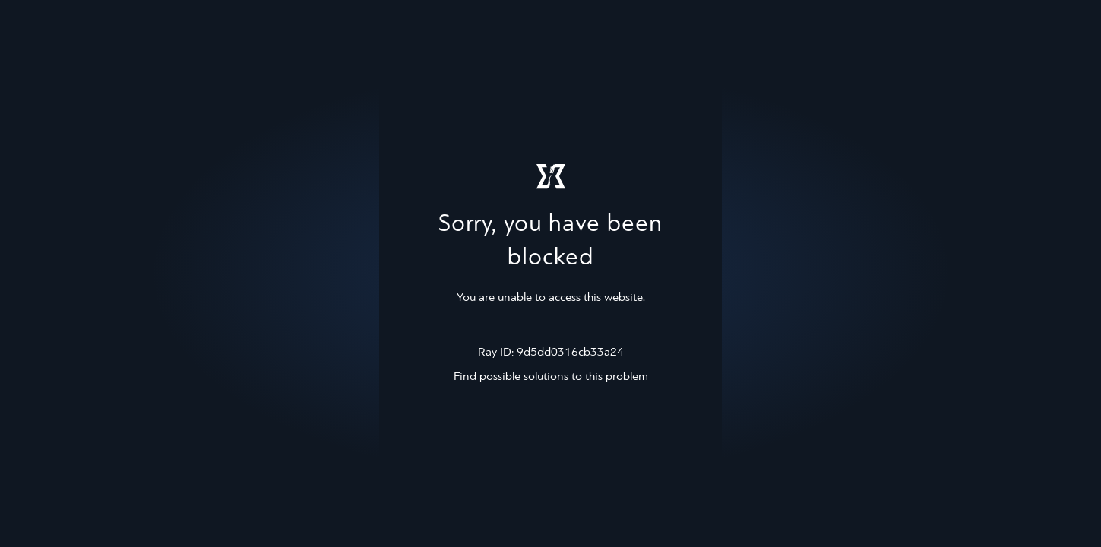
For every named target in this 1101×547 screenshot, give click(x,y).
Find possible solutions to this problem (551, 377)
